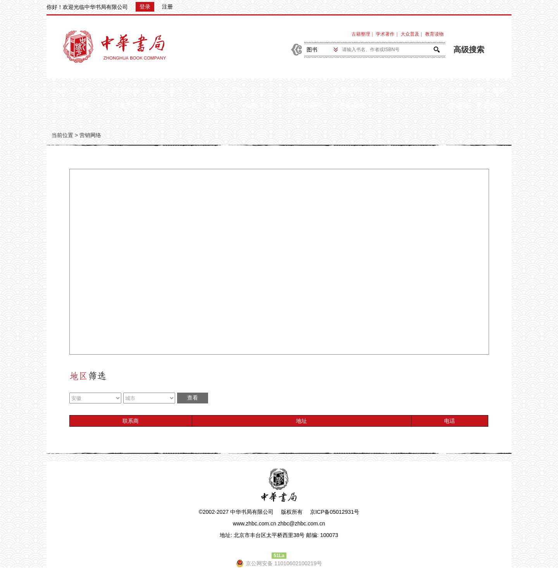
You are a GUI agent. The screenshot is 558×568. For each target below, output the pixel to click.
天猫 (236, 90)
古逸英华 (126, 105)
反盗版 (458, 105)
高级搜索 (468, 50)
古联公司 (425, 90)
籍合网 (392, 90)
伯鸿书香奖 (305, 105)
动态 (61, 105)
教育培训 (490, 105)
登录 (145, 6)
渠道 (215, 105)
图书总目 (126, 90)
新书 (154, 90)
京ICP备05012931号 (335, 512)
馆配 (215, 90)
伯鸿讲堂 (302, 90)
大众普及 (410, 34)
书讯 (61, 90)
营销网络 (90, 135)
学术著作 (385, 34)
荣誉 (83, 105)
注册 (167, 6)
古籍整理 (360, 34)
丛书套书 (183, 105)
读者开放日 (349, 90)
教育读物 (434, 34)
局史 (83, 90)
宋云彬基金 (348, 105)
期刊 (154, 105)
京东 (258, 90)
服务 (499, 90)
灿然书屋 (259, 105)
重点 (176, 90)
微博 (477, 90)
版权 (455, 90)
